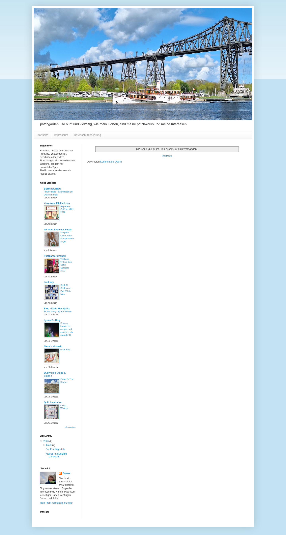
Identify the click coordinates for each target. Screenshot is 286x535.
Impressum (61, 135)
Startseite (42, 135)
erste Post (65, 349)
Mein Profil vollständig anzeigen (56, 502)
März (49, 445)
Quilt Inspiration (53, 402)
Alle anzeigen (70, 427)
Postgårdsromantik (55, 256)
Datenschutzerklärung (87, 135)
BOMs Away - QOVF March (58, 311)
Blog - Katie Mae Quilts (57, 308)
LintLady (49, 282)
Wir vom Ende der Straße (58, 229)
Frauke (66, 473)
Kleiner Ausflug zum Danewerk (56, 455)
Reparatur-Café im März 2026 (67, 209)
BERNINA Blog (52, 188)
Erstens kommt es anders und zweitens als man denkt (66, 329)
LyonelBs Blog (52, 320)
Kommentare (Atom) (111, 161)
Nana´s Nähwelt (53, 346)
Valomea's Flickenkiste (57, 203)
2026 (46, 441)
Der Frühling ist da (55, 449)
